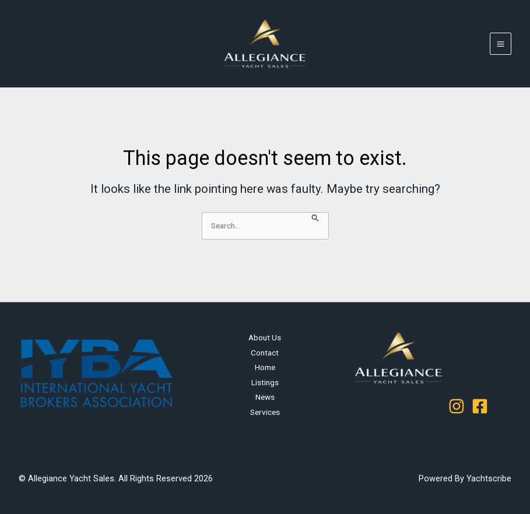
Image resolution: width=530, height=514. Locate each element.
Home (265, 367)
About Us (264, 337)
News (265, 397)
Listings (265, 382)
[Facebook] (480, 406)
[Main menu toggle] (501, 44)
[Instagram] (456, 406)
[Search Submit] (315, 218)
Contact (265, 352)
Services (265, 412)
